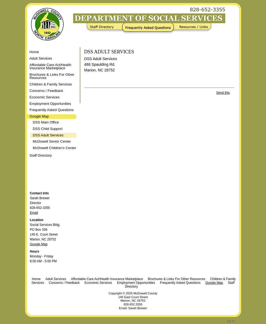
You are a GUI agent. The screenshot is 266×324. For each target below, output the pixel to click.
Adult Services (55, 279)
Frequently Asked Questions (149, 28)
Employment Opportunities (136, 283)
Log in (231, 321)
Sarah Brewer (137, 308)
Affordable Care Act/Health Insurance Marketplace (107, 279)
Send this (223, 93)
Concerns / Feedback (64, 283)
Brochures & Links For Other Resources (176, 279)
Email (34, 213)
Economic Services (98, 283)
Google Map (39, 244)
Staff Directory (105, 28)
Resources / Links (192, 28)
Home (34, 52)
